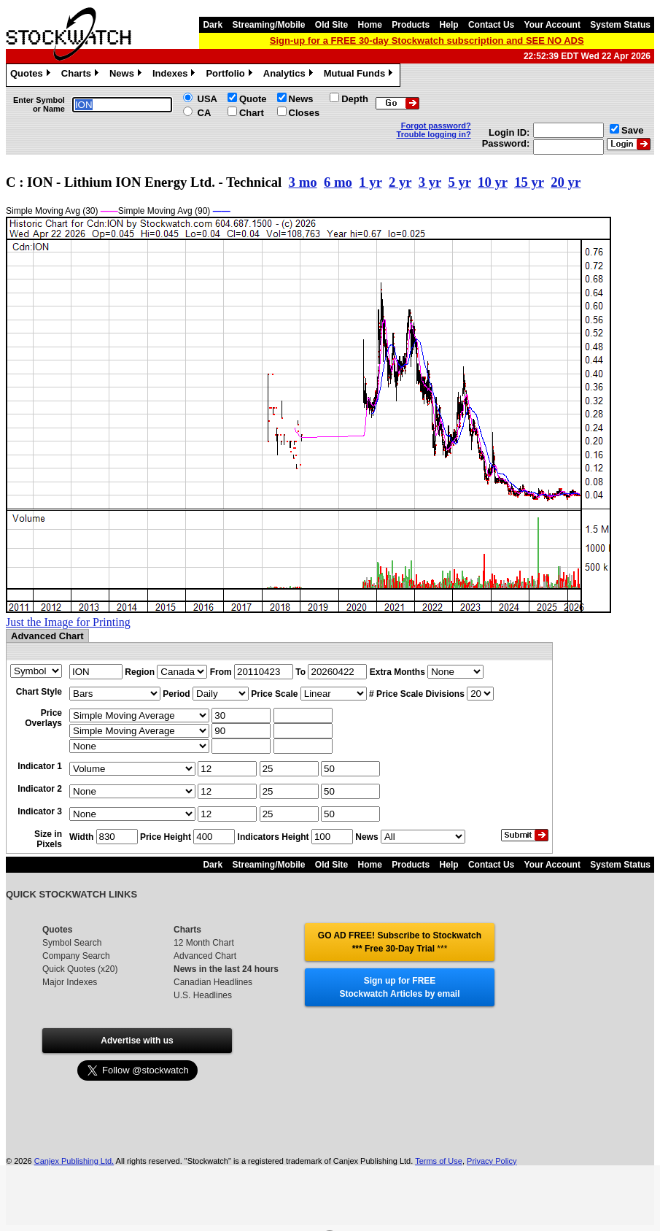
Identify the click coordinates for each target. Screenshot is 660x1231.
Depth (354, 98)
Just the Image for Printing (68, 622)
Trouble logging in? (434, 134)
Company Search (76, 956)
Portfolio (230, 75)
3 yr (430, 182)
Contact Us (491, 25)
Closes (304, 112)
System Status (620, 25)
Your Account (552, 25)
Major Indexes (69, 982)
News (127, 75)
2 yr (400, 182)
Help (449, 25)
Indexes (175, 75)
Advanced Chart (205, 956)
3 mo (303, 182)
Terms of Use (438, 1161)
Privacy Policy (491, 1161)
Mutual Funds (360, 75)
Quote (253, 98)
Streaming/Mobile (268, 25)
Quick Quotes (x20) (79, 969)
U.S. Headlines (203, 995)
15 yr (529, 182)
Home (370, 25)
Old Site (331, 25)
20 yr (566, 182)
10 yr (493, 182)
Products (411, 25)
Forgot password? (436, 125)
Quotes (32, 75)
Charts (81, 75)
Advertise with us (137, 1040)
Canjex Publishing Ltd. (74, 1161)
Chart (251, 112)
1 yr (370, 182)
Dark (212, 25)
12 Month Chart (204, 943)
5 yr (459, 182)
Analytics (290, 75)
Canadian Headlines (213, 982)
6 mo (338, 182)
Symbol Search (71, 943)
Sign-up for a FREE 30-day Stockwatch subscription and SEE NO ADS (427, 40)
